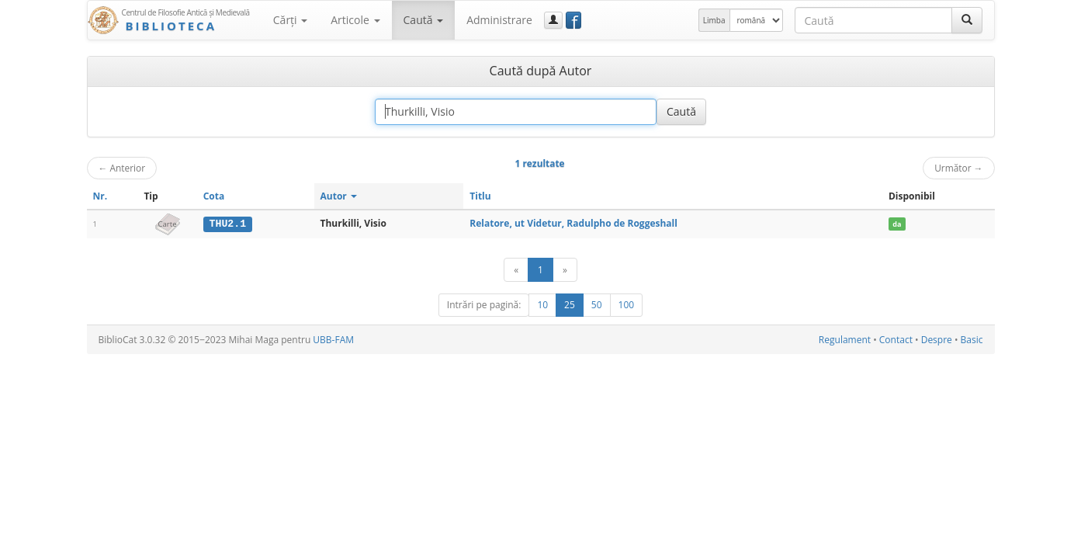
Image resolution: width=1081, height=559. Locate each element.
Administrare (499, 19)
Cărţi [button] (290, 19)
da (896, 224)
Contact (896, 339)
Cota (214, 196)
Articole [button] (355, 19)
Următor (958, 167)
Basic (972, 339)
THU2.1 (228, 224)
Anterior (122, 167)
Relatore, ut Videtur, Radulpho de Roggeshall (573, 223)
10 (542, 304)
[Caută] (966, 20)
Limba (714, 20)
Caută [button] (424, 19)
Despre (936, 339)
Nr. (100, 196)
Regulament (845, 339)
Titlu (479, 196)
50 (596, 304)
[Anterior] (516, 270)
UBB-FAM (333, 339)
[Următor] (565, 270)
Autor (338, 196)
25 (569, 304)
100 (626, 304)
